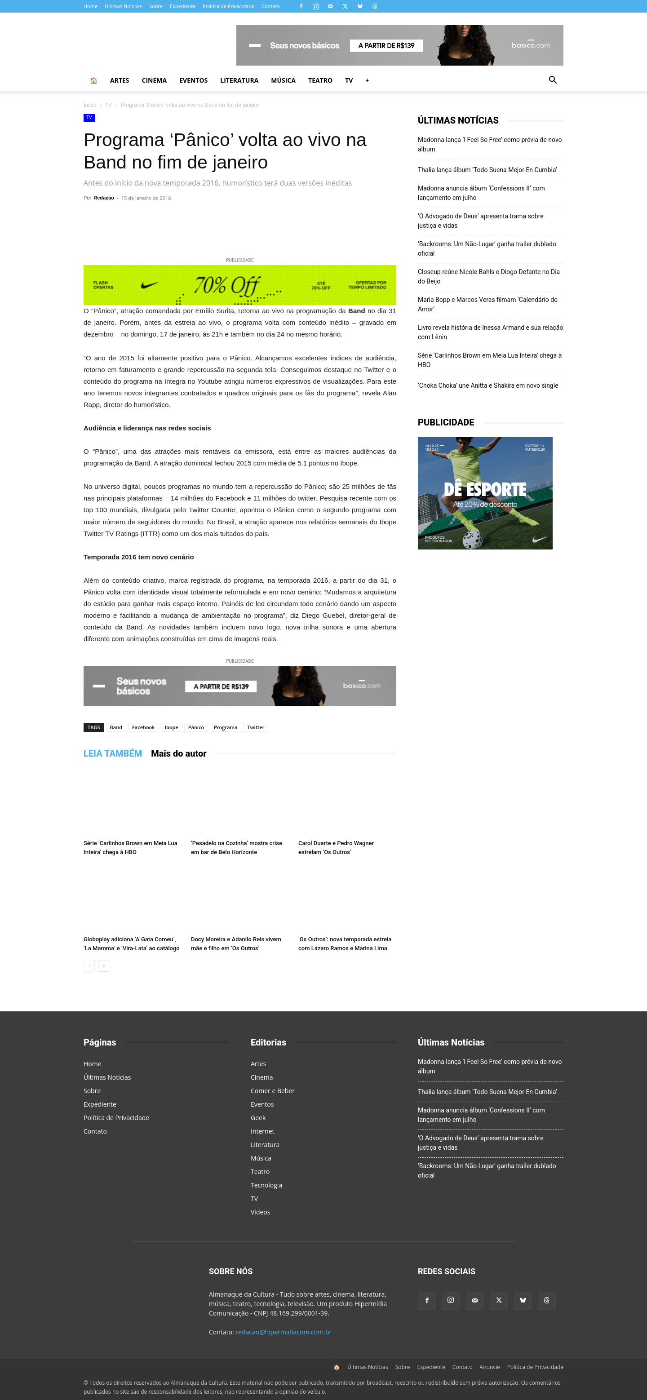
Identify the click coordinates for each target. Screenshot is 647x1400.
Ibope (171, 727)
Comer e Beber (273, 1090)
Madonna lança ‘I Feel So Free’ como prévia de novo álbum (490, 144)
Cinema (154, 80)
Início (90, 105)
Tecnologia (266, 1185)
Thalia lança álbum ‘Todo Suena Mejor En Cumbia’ (487, 169)
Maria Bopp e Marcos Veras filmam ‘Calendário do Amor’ (488, 304)
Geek (258, 1117)
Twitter (255, 727)
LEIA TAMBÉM (113, 753)
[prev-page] (89, 966)
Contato (270, 6)
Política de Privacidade (228, 6)
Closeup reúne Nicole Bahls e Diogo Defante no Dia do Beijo (489, 276)
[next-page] (103, 966)
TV (349, 80)
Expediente (182, 6)
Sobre (156, 6)
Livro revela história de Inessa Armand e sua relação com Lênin (490, 332)
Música (283, 80)
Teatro (320, 80)
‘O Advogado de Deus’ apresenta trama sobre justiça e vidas (481, 221)
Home (90, 6)
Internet (263, 1131)
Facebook (143, 727)
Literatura (239, 80)
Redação (103, 197)
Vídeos (260, 1212)
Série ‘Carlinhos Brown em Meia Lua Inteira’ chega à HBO (490, 360)
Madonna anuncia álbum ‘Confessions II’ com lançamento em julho (481, 193)
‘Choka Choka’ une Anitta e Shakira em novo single (488, 385)
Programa (225, 727)
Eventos (193, 80)
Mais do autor (179, 753)
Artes (119, 80)
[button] (552, 81)
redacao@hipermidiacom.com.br (283, 1332)
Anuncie (490, 1367)
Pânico (196, 727)
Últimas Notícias (123, 6)
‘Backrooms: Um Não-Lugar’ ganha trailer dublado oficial (487, 248)
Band (116, 727)
